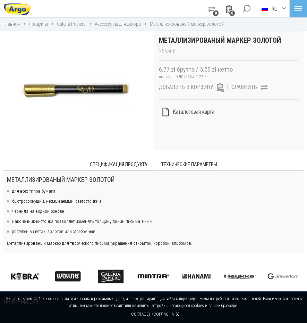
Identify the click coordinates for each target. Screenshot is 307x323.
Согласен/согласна (152, 314)
